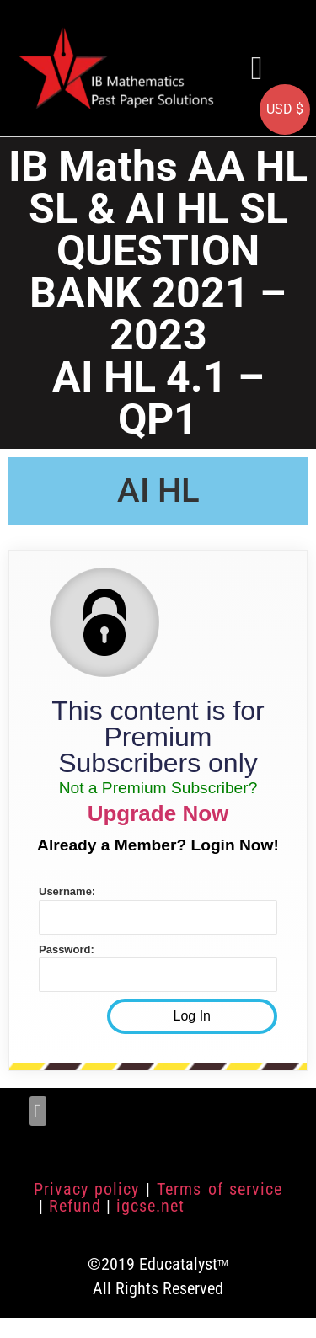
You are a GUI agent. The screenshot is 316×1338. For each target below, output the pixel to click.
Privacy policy (86, 1189)
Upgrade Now (158, 813)
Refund (75, 1206)
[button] (257, 68)
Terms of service (219, 1189)
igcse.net (150, 1206)
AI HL (158, 490)
